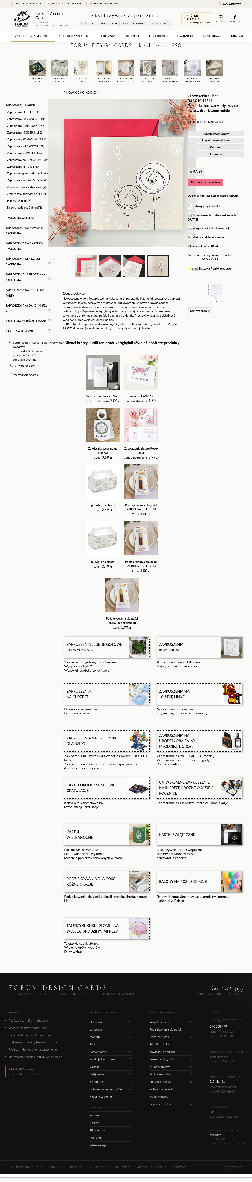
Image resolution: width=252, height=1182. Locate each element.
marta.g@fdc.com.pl (27, 374)
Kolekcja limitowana (110, 1059)
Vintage (110, 1066)
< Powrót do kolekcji (81, 91)
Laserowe (110, 1029)
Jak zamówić (215, 154)
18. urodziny (157, 36)
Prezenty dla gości (171, 1059)
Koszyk (220, 19)
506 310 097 (217, 1112)
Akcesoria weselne (76, 36)
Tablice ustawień (171, 1074)
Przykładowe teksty (215, 133)
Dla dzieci (184, 36)
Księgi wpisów (171, 1096)
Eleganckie (110, 1022)
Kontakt (238, 36)
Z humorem (110, 1081)
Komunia (109, 36)
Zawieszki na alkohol (171, 1052)
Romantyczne (110, 1052)
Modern (110, 1037)
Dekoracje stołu (171, 1037)
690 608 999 (230, 4)
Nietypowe (110, 1074)
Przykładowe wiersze (216, 140)
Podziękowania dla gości (171, 1029)
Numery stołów (171, 1066)
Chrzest (132, 36)
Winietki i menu (171, 1022)
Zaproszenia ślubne (33, 36)
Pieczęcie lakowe (171, 1081)
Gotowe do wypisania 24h (110, 1089)
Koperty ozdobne (110, 1096)
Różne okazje (212, 36)
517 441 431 (217, 1081)
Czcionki (215, 147)
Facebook (235, 19)
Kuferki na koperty (171, 1089)
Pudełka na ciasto (171, 1044)
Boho (110, 1044)
